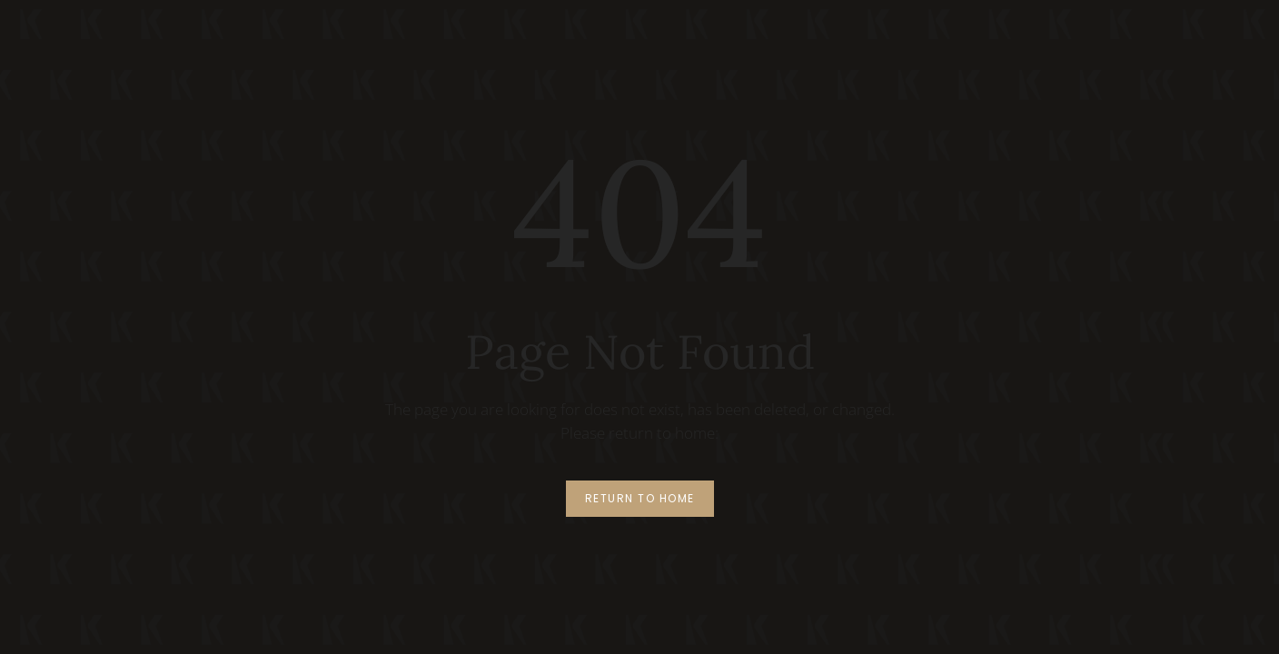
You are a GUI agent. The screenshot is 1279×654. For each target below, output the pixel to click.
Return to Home (640, 498)
